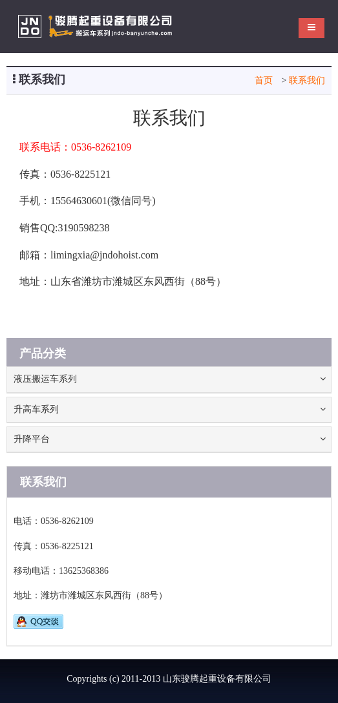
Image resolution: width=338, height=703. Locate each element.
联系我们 (307, 80)
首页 (264, 80)
